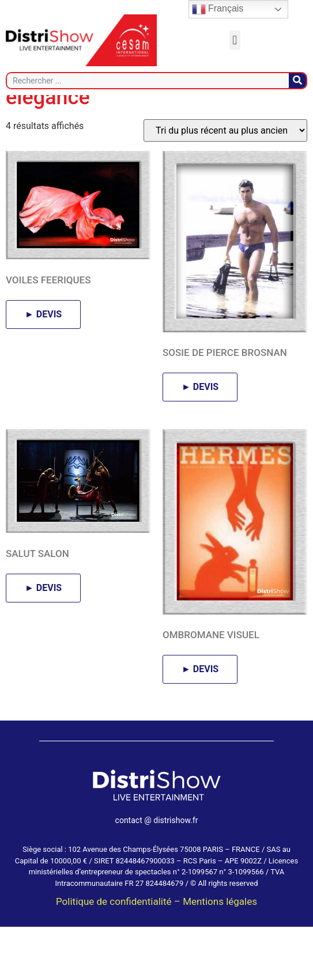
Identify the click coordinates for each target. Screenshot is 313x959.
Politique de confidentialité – (119, 934)
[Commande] (225, 163)
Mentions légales (220, 934)
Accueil (22, 102)
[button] (234, 40)
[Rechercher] (297, 80)
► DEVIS (43, 346)
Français (218, 9)
